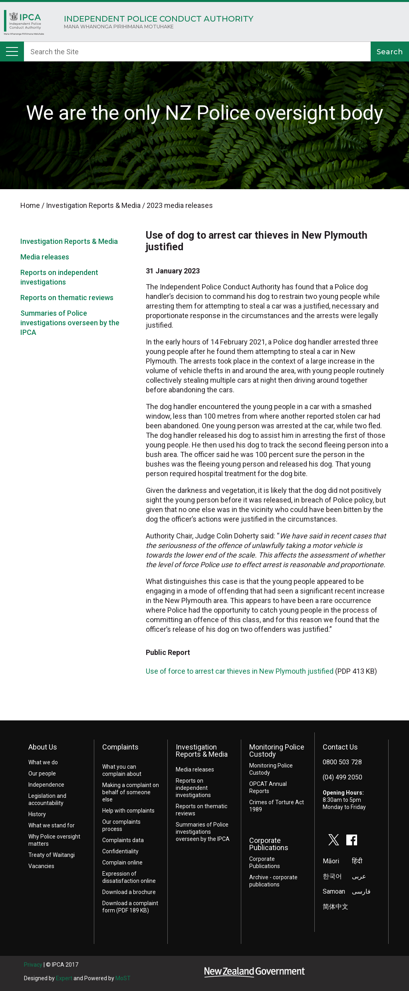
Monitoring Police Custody (276, 750)
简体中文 (335, 906)
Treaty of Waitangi (51, 855)
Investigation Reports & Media (69, 241)
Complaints (120, 747)
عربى (359, 876)
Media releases (44, 257)
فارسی (361, 891)
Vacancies (41, 866)
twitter (334, 840)
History (37, 814)
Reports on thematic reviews (66, 297)
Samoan (334, 891)
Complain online (122, 862)
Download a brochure (129, 892)
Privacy (33, 964)
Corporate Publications (268, 844)
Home (24, 24)
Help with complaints (128, 810)
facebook (351, 840)
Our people (42, 773)
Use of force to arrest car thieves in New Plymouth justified (240, 671)
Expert (64, 978)
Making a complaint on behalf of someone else (130, 792)
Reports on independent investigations (193, 787)
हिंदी (357, 861)
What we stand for (51, 825)
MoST (123, 978)
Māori (331, 861)
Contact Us (340, 747)
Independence (46, 784)
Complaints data (123, 840)
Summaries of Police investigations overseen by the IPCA (69, 322)
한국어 (332, 876)
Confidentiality (120, 851)
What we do (43, 762)
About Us (42, 747)
